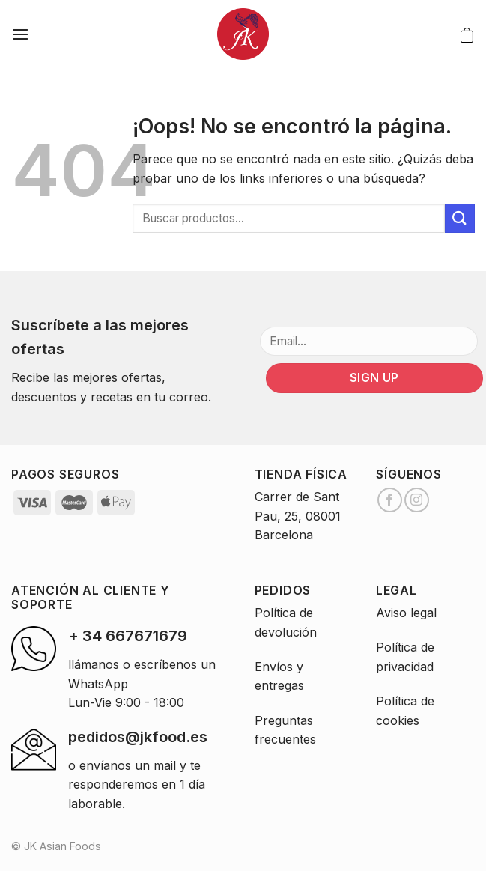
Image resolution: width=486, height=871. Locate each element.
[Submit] (460, 218)
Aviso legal (406, 612)
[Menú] (20, 34)
